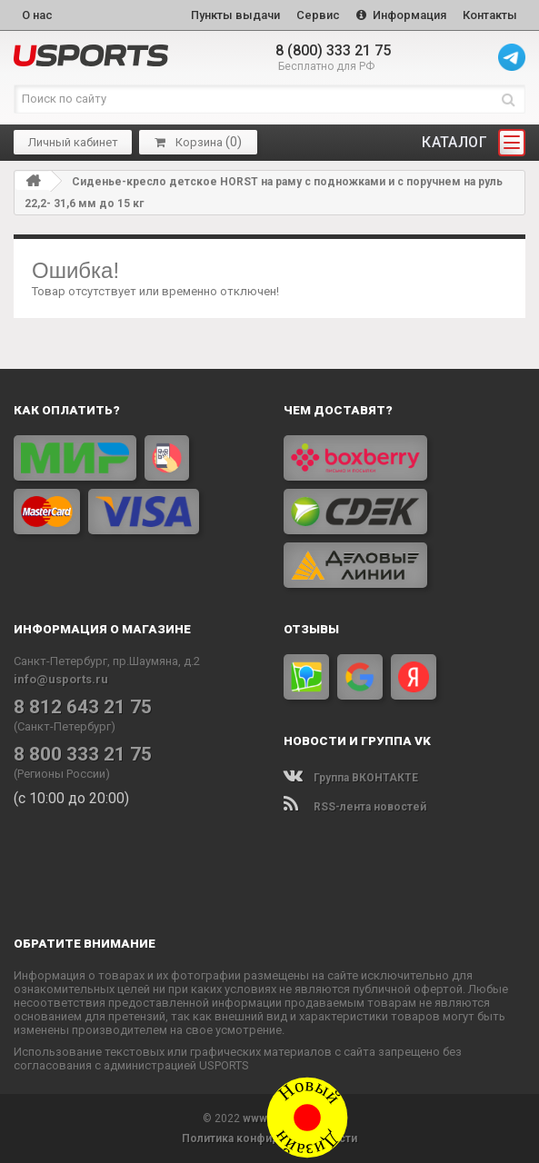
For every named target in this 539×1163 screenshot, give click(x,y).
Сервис (318, 15)
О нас (37, 15)
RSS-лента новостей (355, 806)
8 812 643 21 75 (83, 707)
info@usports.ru (61, 679)
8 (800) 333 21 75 (333, 50)
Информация (401, 15)
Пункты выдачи (235, 15)
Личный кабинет (73, 142)
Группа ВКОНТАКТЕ (351, 777)
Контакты (490, 15)
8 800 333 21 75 (83, 754)
